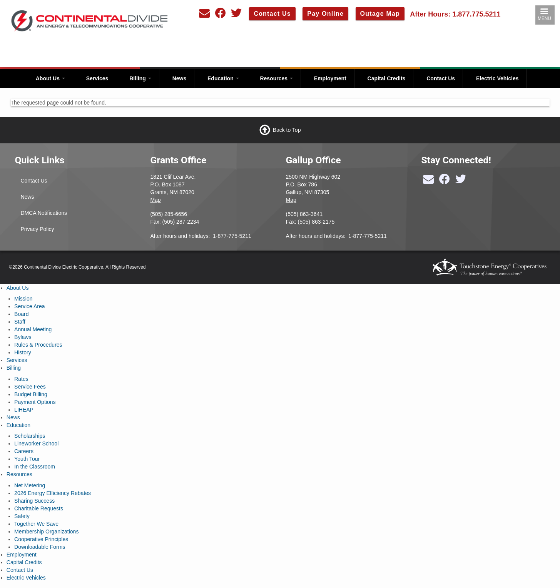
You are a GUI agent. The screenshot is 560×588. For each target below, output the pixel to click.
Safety (22, 516)
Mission (23, 299)
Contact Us (440, 78)
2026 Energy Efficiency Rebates (52, 493)
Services (97, 78)
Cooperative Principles (41, 539)
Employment (330, 78)
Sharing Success (34, 501)
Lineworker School (36, 443)
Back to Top (287, 129)
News (179, 78)
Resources (276, 78)
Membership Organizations (46, 531)
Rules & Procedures (38, 345)
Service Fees (30, 387)
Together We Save (36, 524)
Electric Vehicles (497, 78)
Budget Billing (30, 394)
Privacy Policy (37, 229)
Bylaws (22, 337)
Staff (19, 322)
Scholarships (29, 436)
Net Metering (29, 485)
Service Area (29, 306)
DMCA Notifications (43, 213)
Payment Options (34, 402)
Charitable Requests (38, 508)
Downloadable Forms (39, 547)
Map (155, 200)
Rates (21, 379)
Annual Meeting (33, 329)
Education (223, 78)
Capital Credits (387, 78)
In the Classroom (34, 466)
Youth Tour (27, 459)
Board (21, 314)
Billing (140, 78)
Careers (23, 451)
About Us (50, 78)
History (22, 352)
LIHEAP (23, 410)
